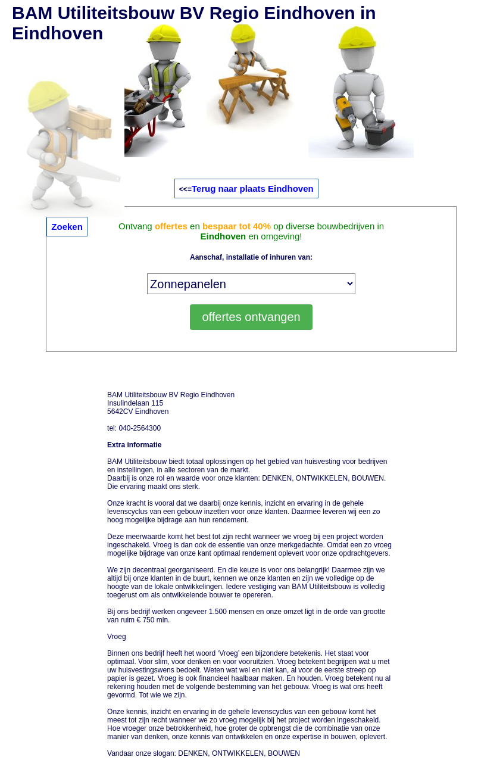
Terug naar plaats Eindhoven (253, 188)
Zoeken (67, 227)
